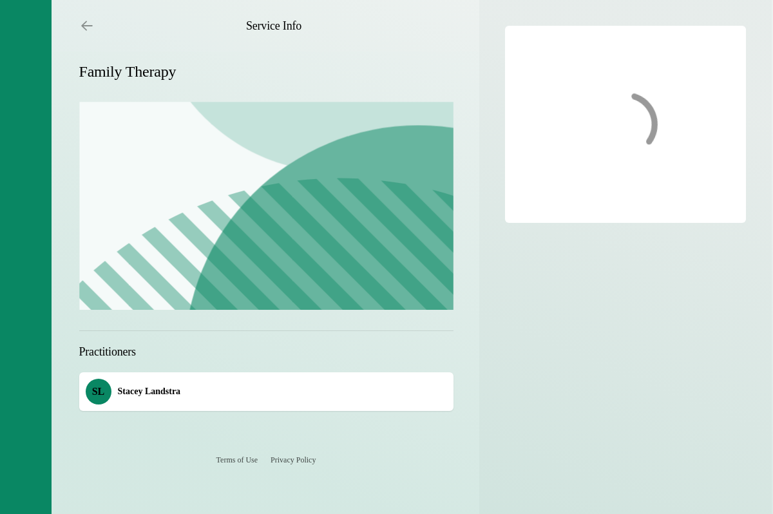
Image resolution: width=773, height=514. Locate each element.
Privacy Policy (293, 459)
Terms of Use (237, 459)
